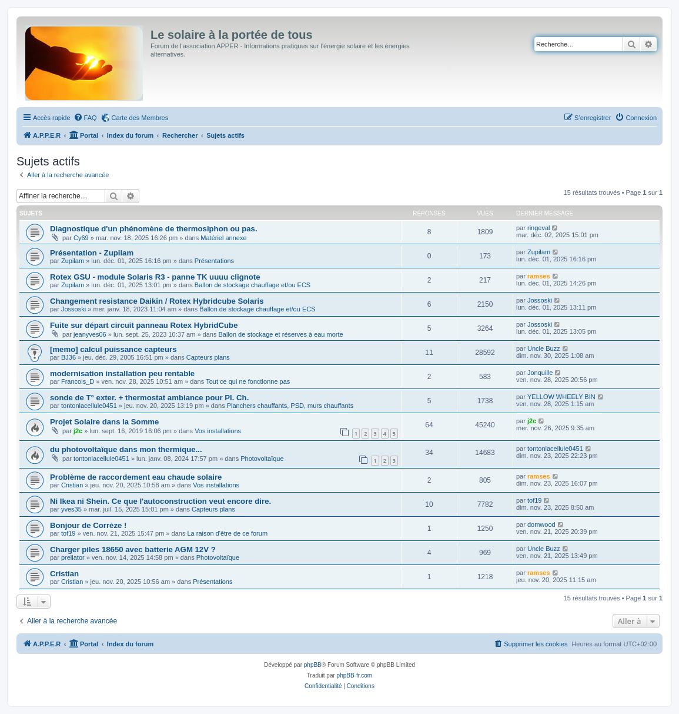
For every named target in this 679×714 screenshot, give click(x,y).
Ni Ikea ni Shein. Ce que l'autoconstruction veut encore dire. (160, 501)
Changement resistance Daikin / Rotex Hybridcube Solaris (157, 301)
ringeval (538, 227)
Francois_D (77, 381)
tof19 (534, 500)
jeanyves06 (89, 334)
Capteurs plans (208, 357)
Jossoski (73, 309)
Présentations (214, 260)
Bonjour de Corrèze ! (88, 525)
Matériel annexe (223, 237)
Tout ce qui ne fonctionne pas (248, 381)
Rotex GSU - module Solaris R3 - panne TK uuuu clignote (155, 277)
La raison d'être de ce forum (227, 533)
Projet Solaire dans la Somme (104, 421)
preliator (73, 557)
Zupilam (72, 260)
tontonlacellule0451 (89, 405)
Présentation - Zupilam (91, 252)
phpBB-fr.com (355, 675)
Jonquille (540, 372)
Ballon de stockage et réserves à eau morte (280, 334)
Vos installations (218, 430)
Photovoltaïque (261, 458)
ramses (538, 276)
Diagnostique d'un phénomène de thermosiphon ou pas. (153, 228)
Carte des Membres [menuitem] (140, 117)
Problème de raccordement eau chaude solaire (136, 477)
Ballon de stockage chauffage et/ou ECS (252, 284)
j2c (77, 430)
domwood (541, 524)
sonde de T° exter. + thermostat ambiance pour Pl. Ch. (149, 397)
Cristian (72, 485)
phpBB (313, 665)
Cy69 (81, 237)
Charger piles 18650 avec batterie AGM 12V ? (133, 549)
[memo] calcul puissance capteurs (113, 349)
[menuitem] (85, 118)
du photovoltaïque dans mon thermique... (126, 449)
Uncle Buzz (543, 348)
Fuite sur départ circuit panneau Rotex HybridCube (144, 325)
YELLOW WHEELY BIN (561, 396)
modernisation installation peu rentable (122, 373)
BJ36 (68, 357)
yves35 (71, 509)
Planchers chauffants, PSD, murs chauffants (290, 405)
